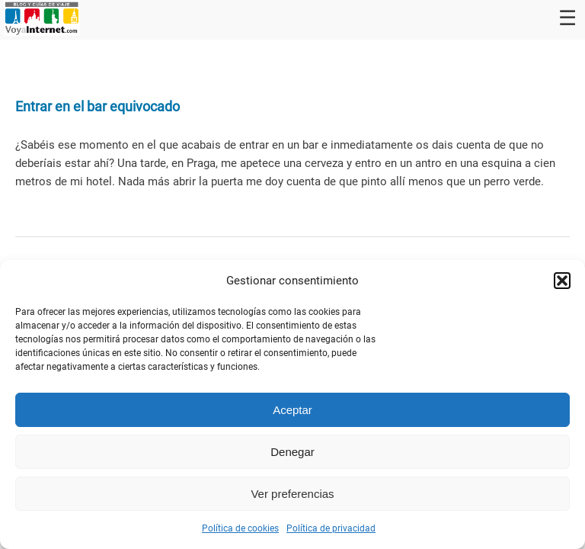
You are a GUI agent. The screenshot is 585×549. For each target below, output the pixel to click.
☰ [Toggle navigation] (567, 18)
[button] (562, 280)
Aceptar (292, 409)
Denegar (292, 451)
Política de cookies (240, 528)
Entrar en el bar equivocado (97, 106)
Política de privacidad (331, 528)
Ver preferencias (292, 493)
